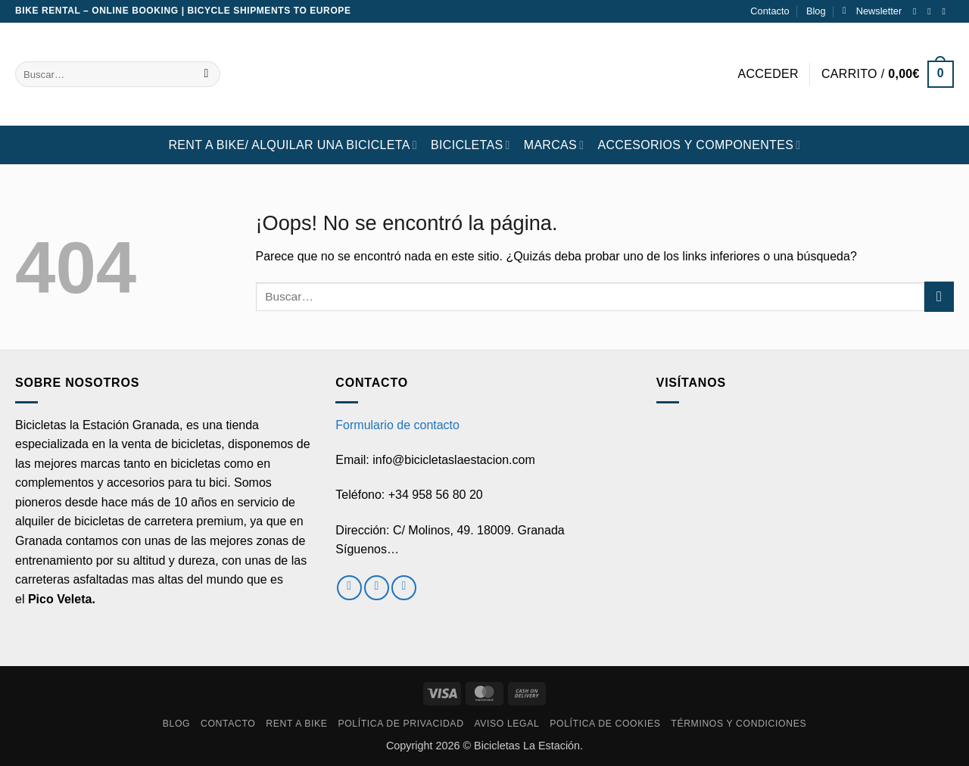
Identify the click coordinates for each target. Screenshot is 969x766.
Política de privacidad (400, 723)
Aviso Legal (506, 723)
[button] (872, 11)
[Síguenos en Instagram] (931, 11)
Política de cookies (605, 723)
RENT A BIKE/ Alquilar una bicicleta (292, 145)
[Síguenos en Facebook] (917, 11)
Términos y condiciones (738, 723)
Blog (816, 11)
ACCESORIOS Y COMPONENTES (698, 145)
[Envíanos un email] (946, 11)
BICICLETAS (470, 145)
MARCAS (554, 145)
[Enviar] (206, 74)
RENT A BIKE (296, 723)
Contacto (769, 11)
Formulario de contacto (397, 425)
